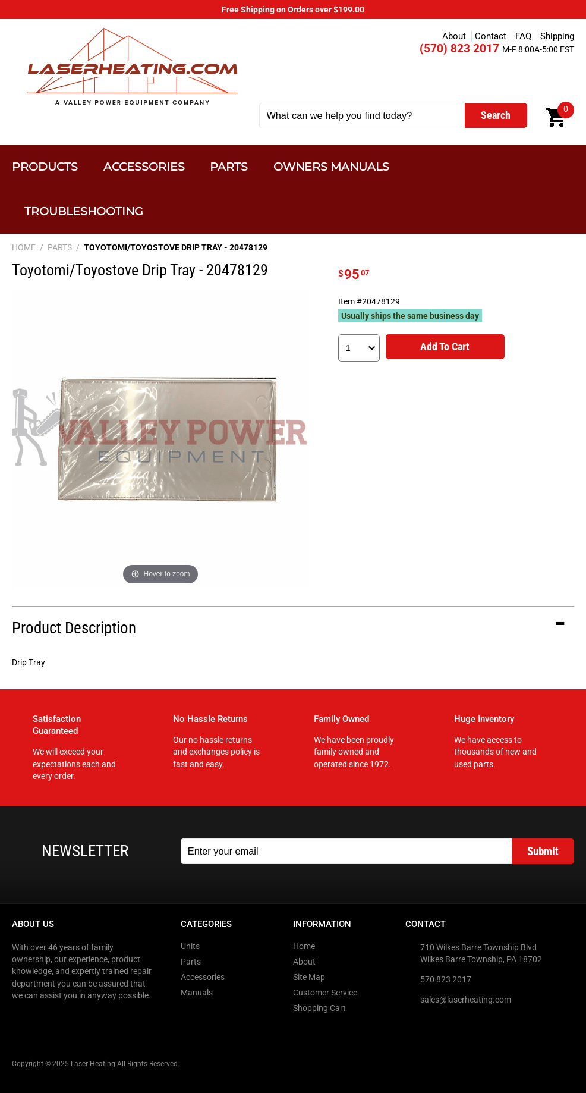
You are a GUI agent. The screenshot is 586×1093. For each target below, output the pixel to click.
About (454, 36)
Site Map (309, 977)
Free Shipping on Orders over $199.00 (293, 9)
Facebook (22, 1020)
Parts (229, 167)
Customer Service (325, 992)
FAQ (523, 36)
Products (45, 167)
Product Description (74, 627)
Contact (490, 36)
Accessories (144, 167)
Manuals (197, 992)
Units (190, 946)
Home (304, 946)
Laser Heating (131, 66)
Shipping (557, 36)
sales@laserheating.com (465, 999)
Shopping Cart (319, 1008)
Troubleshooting (83, 211)
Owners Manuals (331, 167)
